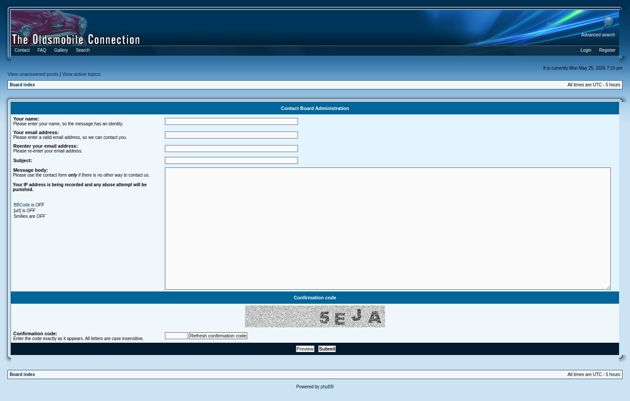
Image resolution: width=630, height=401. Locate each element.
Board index (22, 84)
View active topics (81, 74)
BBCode (22, 204)
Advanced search (598, 34)
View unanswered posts (32, 74)
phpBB (327, 386)
